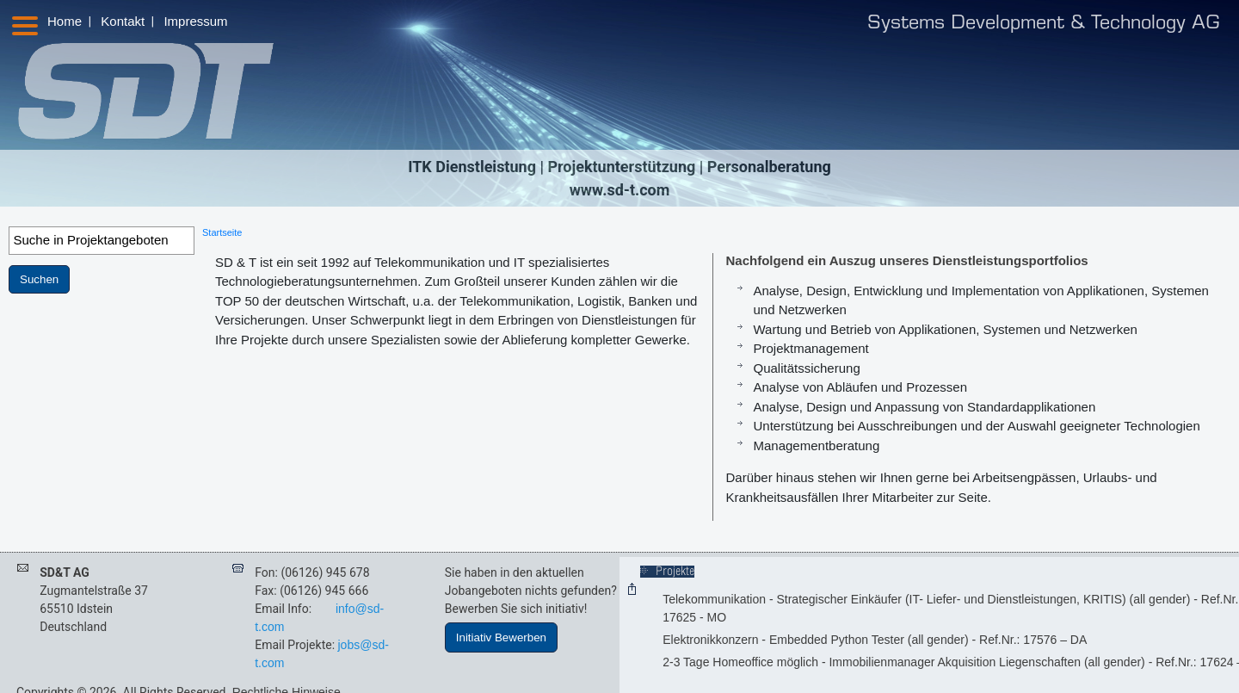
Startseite (222, 232)
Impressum (195, 21)
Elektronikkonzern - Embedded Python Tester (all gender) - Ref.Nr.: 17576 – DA (875, 640)
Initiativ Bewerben (501, 637)
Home (64, 21)
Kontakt (123, 21)
